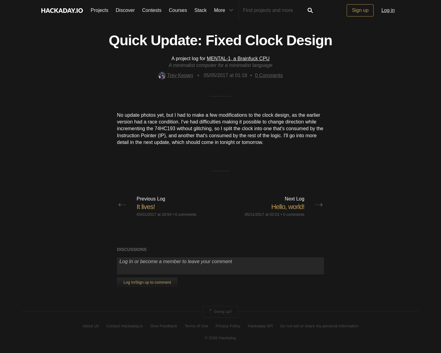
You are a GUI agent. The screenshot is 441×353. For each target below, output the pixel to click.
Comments (269, 75)
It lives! (146, 207)
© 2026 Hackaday (220, 338)
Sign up (360, 10)
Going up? (220, 311)
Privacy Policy (228, 326)
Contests (151, 10)
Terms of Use (196, 326)
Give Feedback (163, 326)
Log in (388, 10)
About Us (91, 326)
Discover (125, 10)
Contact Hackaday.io (125, 326)
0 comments (186, 214)
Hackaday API (260, 326)
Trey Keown (175, 75)
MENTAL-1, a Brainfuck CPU (238, 58)
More (225, 10)
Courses (178, 10)
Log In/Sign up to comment (147, 282)
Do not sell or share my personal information (319, 326)
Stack (200, 10)
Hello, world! (287, 207)
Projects (99, 10)
